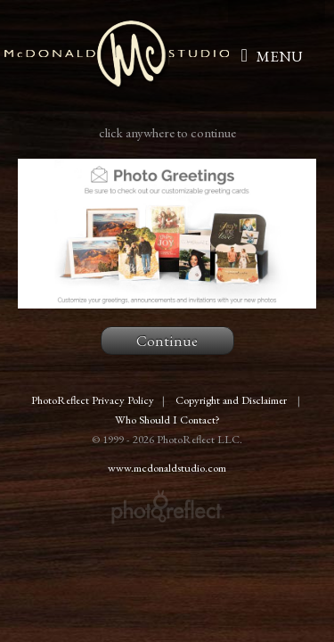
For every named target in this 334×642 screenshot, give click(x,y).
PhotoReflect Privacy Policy (92, 399)
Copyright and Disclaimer (232, 399)
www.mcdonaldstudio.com (167, 467)
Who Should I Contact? (167, 419)
